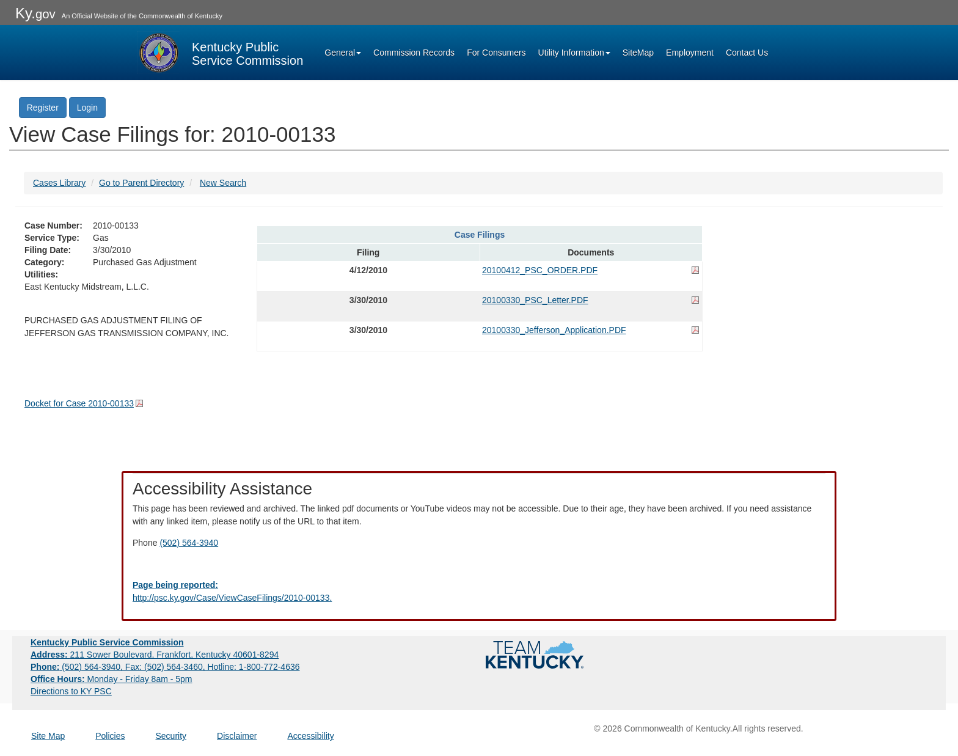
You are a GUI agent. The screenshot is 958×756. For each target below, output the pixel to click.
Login (87, 107)
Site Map (48, 736)
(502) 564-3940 (188, 543)
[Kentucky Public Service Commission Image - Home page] (220, 52)
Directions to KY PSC (71, 691)
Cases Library (59, 183)
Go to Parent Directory (141, 183)
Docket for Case (79, 403)
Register (43, 107)
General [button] (342, 52)
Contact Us (747, 52)
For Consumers (496, 52)
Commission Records (414, 52)
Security (171, 736)
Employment (690, 52)
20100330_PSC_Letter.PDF (535, 300)
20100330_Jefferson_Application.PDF (554, 330)
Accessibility (310, 736)
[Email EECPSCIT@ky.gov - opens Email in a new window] (479, 591)
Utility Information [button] (574, 52)
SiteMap (638, 52)
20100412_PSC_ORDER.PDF (540, 270)
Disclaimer (237, 736)
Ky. (35, 13)
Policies (110, 736)
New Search (223, 183)
